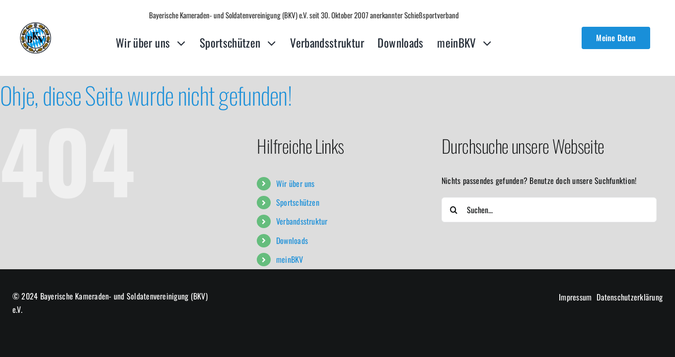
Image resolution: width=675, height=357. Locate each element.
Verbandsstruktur (302, 221)
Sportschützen (297, 202)
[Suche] (454, 209)
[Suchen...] (549, 209)
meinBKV (289, 259)
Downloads (292, 240)
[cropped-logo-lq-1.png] (35, 26)
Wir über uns (295, 183)
